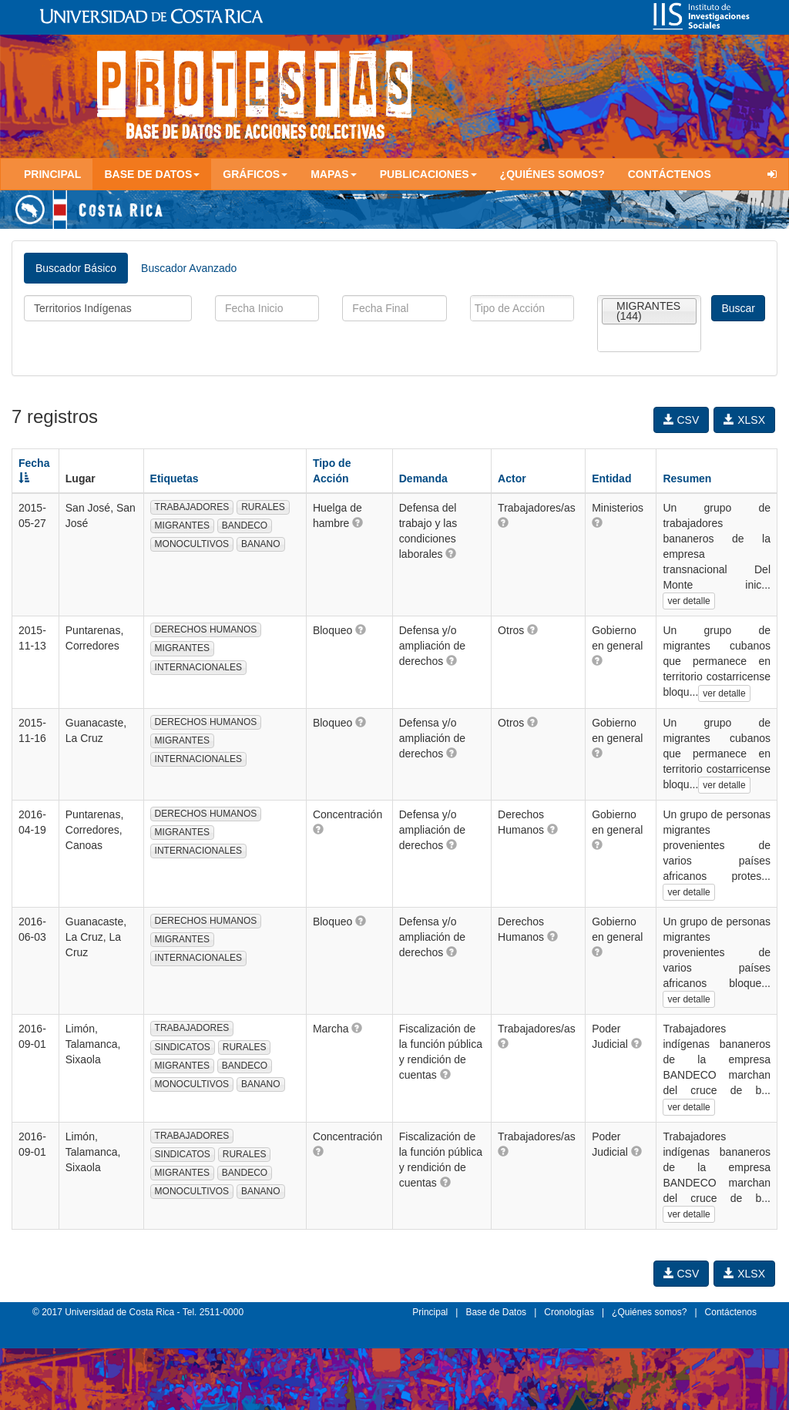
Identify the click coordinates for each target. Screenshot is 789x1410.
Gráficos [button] (255, 174)
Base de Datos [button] (152, 174)
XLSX (744, 420)
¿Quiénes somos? (552, 174)
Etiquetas (174, 478)
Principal (52, 174)
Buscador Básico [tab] (75, 268)
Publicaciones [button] (428, 174)
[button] (357, 522)
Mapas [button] (334, 174)
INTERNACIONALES (198, 667)
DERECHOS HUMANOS (206, 629)
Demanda (423, 478)
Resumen (687, 478)
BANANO (260, 544)
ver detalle (688, 601)
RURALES (263, 507)
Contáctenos (669, 174)
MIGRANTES (182, 525)
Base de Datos (495, 1312)
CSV (681, 420)
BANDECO (244, 525)
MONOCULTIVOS (192, 544)
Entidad (611, 478)
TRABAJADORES (192, 507)
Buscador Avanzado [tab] (189, 268)
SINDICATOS (182, 1047)
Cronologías (569, 1312)
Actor (512, 478)
